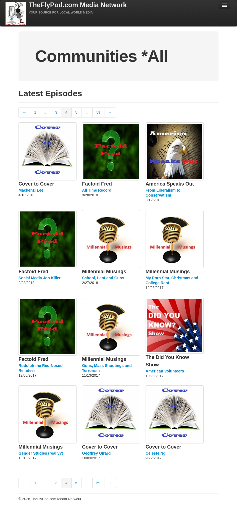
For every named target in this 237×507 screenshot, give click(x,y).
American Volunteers (165, 371)
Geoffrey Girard (96, 453)
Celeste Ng (155, 453)
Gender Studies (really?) (41, 453)
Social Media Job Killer (40, 278)
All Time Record (96, 190)
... (45, 112)
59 (98, 112)
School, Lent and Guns (103, 278)
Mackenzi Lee (31, 190)
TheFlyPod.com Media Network (78, 5)
